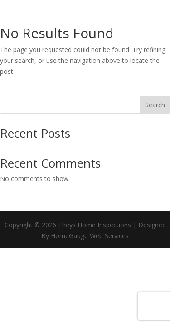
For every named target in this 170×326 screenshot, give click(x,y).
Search (155, 105)
